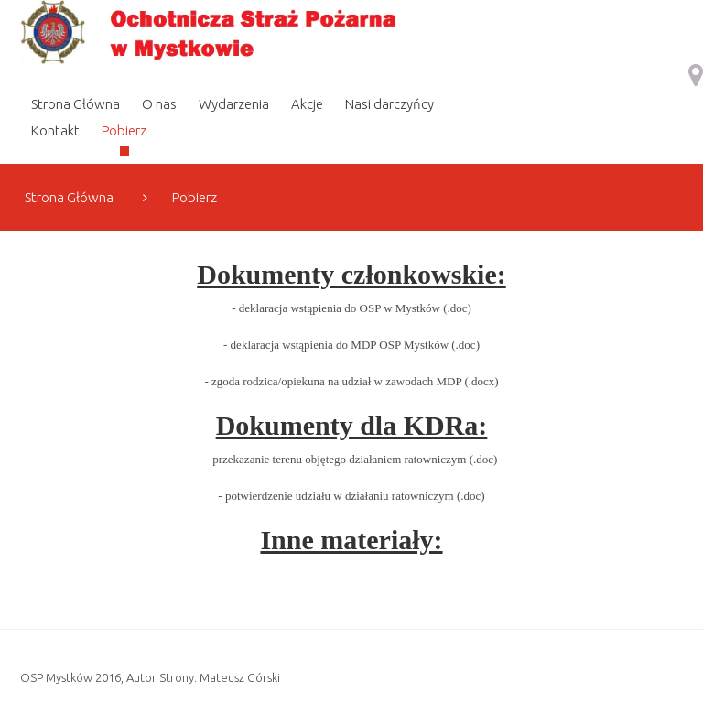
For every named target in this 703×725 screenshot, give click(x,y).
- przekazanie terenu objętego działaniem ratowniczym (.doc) (352, 459)
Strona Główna (75, 104)
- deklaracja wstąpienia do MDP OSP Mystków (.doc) (351, 345)
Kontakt (55, 130)
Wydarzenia (234, 104)
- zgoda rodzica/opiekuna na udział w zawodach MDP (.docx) (351, 381)
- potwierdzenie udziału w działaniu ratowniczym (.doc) (351, 496)
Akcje (307, 104)
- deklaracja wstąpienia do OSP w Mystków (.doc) (351, 308)
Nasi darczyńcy (389, 104)
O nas (159, 104)
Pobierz (124, 130)
